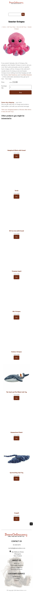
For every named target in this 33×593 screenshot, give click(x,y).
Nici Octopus (17, 311)
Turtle (16, 190)
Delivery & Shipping (16, 567)
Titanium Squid (16, 271)
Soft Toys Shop (11, 27)
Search (16, 580)
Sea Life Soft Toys (21, 27)
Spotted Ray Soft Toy (16, 472)
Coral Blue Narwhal (26, 75)
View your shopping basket (9, 109)
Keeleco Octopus (16, 352)
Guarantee (16, 578)
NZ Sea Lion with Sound (16, 231)
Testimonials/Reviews (16, 565)
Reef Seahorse (13, 75)
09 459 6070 (17, 545)
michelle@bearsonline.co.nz (16, 548)
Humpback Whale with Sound (16, 150)
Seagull (16, 513)
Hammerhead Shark (16, 432)
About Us (16, 563)
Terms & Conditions (16, 569)
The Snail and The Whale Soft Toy (16, 392)
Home (4, 27)
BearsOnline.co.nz (21, 590)
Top (31, 523)
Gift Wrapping (16, 576)
